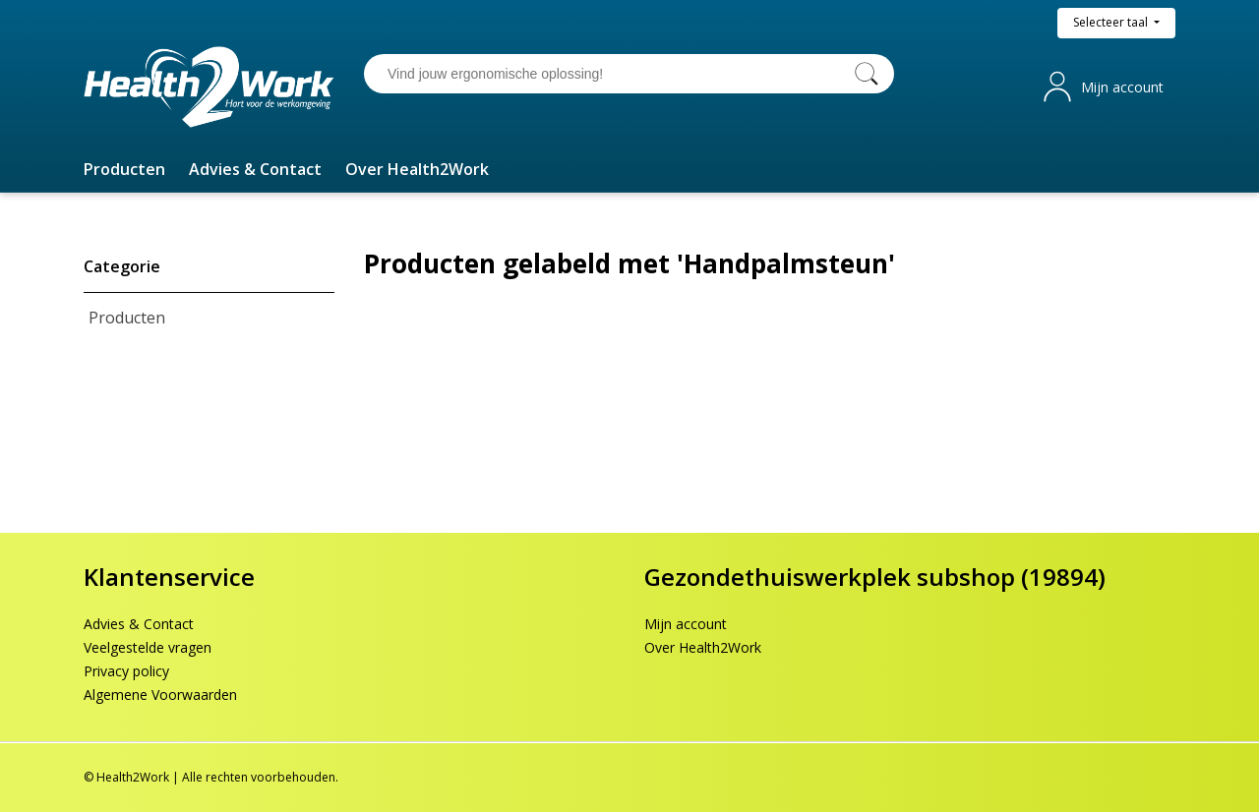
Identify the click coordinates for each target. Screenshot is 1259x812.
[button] (124, 169)
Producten (127, 317)
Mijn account (1122, 87)
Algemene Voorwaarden (160, 694)
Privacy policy (126, 671)
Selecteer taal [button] (1112, 22)
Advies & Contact (139, 623)
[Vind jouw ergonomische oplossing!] (610, 73)
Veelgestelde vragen (147, 647)
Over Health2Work (702, 647)
